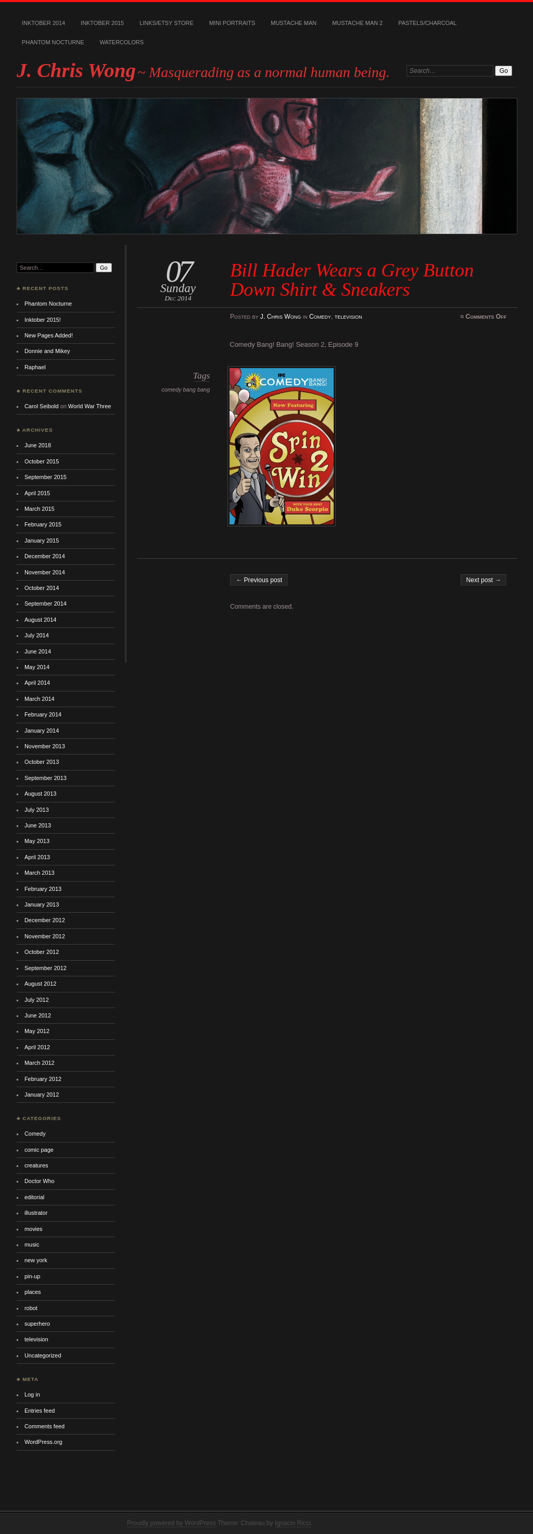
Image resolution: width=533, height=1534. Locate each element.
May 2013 (36, 841)
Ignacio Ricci (293, 1523)
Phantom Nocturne (53, 42)
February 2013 (42, 889)
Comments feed (44, 1426)
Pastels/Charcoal (427, 23)
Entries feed (39, 1410)
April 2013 (37, 857)
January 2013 (41, 904)
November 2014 (44, 572)
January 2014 (41, 730)
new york (35, 1260)
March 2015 (39, 509)
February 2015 (42, 524)
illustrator (35, 1213)
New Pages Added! (48, 335)
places (32, 1292)
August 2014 (40, 620)
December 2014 (44, 556)
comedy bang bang (185, 389)
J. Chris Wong (76, 70)
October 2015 (41, 461)
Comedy (320, 316)
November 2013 (44, 746)
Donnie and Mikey (47, 351)
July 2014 (36, 635)
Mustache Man (293, 23)
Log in (32, 1394)
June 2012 (37, 1015)
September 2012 (45, 968)
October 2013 (41, 762)
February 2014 (42, 714)
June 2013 (37, 825)
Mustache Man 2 (357, 23)
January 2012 (41, 1094)
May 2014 (36, 667)
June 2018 (37, 445)
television (348, 316)
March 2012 (39, 1063)
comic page (39, 1150)
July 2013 (36, 810)
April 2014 (37, 683)
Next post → (483, 580)
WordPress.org (43, 1442)
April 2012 (37, 1047)
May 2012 (36, 1031)
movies (33, 1229)
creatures (36, 1165)
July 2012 (36, 1000)
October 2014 (41, 588)
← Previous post (259, 580)
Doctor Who (39, 1181)
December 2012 (44, 920)
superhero (37, 1324)
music (32, 1244)
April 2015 (37, 493)
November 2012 (44, 936)
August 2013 (40, 793)
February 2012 (42, 1079)
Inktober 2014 (43, 23)
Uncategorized (42, 1355)
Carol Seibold (41, 406)
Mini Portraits (232, 23)
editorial (34, 1197)
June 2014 (37, 651)
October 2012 (41, 952)
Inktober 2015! (42, 320)
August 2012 (40, 983)
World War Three (89, 406)
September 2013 (45, 778)
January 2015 (41, 540)
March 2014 (39, 699)
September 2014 (45, 603)
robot (30, 1308)
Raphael (35, 367)
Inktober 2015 (102, 23)
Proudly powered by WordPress (171, 1523)
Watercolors (122, 42)
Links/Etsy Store (166, 23)
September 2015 (45, 477)
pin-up (32, 1276)
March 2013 (39, 873)
